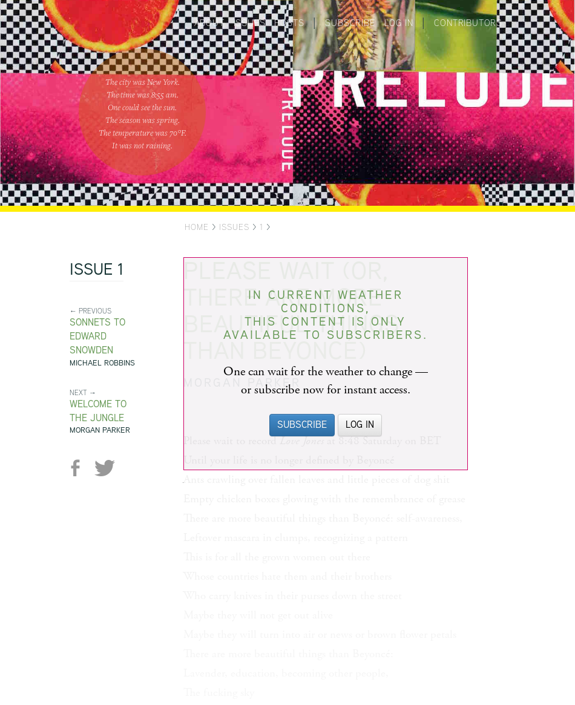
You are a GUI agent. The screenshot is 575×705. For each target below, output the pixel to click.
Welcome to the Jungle (98, 411)
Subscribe (350, 22)
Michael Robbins (102, 363)
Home (197, 227)
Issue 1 (96, 270)
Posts (289, 22)
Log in (398, 22)
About (209, 22)
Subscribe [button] (302, 424)
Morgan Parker (100, 430)
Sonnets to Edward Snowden (97, 336)
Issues (250, 22)
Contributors (468, 22)
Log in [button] (360, 424)
